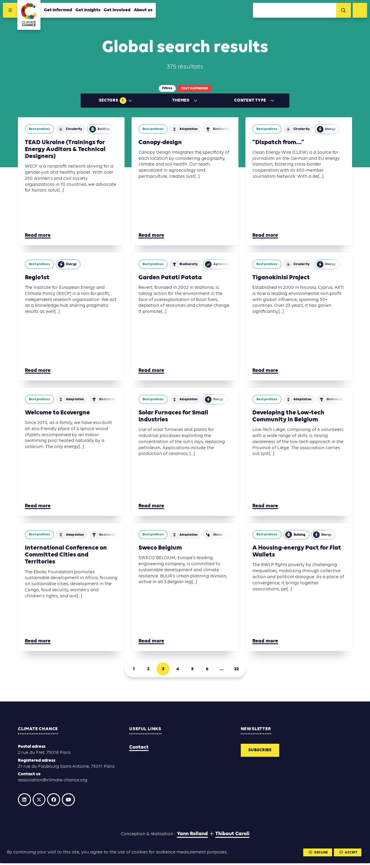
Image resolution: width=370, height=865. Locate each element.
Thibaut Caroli (232, 837)
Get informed (59, 11)
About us (143, 11)
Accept (347, 853)
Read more (38, 235)
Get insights (88, 11)
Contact (139, 749)
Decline (317, 853)
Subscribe (261, 752)
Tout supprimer (194, 89)
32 (241, 670)
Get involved (117, 11)
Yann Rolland (192, 837)
